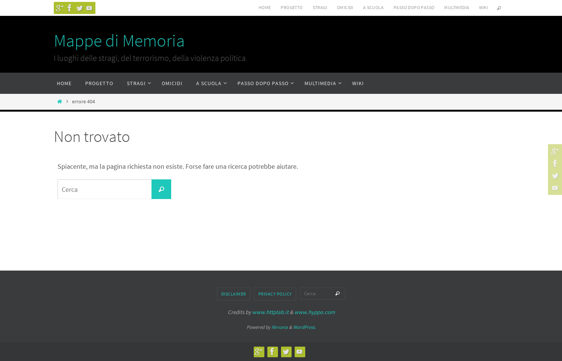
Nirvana (280, 327)
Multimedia (456, 7)
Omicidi (345, 7)
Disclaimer (233, 294)
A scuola (373, 7)
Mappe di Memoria (119, 40)
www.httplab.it (270, 312)
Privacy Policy (275, 294)
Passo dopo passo (413, 7)
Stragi (320, 7)
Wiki (483, 7)
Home (265, 7)
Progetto (292, 7)
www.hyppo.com (314, 312)
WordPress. (304, 327)
